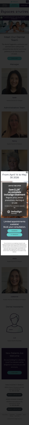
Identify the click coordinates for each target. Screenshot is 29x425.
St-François (14, 234)
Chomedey (14, 230)
